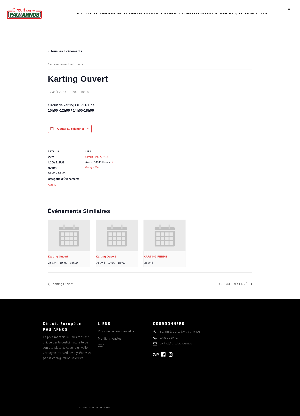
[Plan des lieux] (143, 166)
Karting (52, 184)
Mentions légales (109, 338)
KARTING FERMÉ (155, 256)
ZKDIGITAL (105, 407)
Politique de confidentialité (116, 331)
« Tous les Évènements (65, 51)
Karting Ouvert (58, 256)
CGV (101, 345)
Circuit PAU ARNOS (97, 157)
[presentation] (69, 235)
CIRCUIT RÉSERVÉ (234, 284)
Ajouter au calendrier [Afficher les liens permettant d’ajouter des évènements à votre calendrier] (70, 128)
